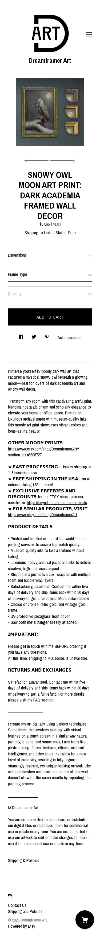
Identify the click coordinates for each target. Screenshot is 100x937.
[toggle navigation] (89, 34)
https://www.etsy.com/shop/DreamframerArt (42, 514)
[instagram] (10, 896)
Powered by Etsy (21, 926)
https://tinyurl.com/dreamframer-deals (57, 502)
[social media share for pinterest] (47, 335)
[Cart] (84, 919)
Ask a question (69, 337)
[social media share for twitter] (34, 335)
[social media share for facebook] (21, 335)
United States (55, 233)
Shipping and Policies (25, 911)
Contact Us (17, 905)
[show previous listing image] (38, 159)
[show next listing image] (62, 159)
